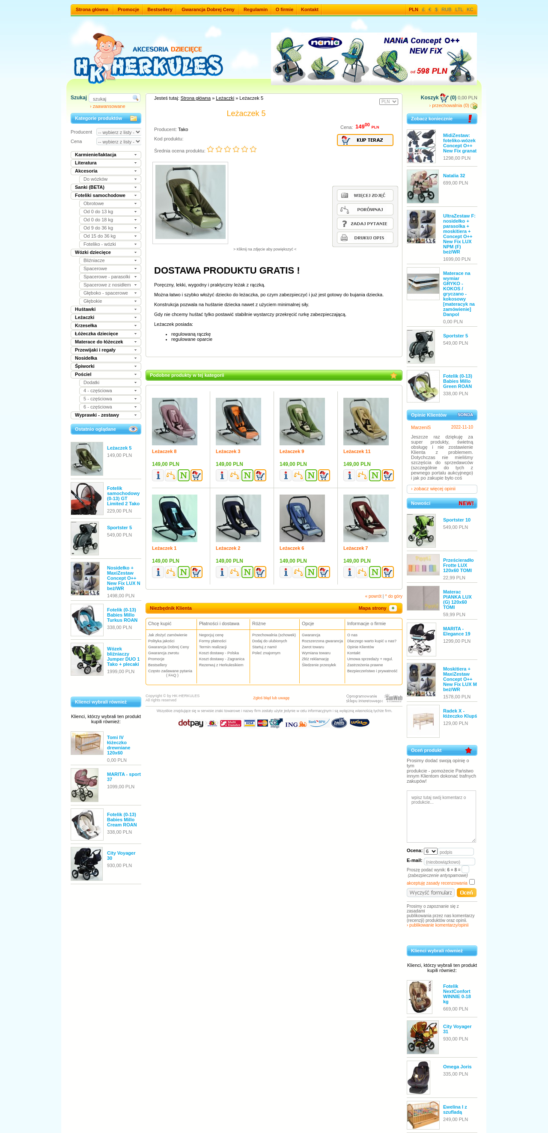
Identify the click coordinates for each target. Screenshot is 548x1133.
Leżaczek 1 (164, 548)
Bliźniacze (94, 260)
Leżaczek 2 (228, 548)
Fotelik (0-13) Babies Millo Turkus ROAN (122, 615)
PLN (413, 9)
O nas (352, 635)
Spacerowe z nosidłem (107, 284)
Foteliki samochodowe (100, 195)
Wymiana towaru (316, 653)
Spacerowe (95, 268)
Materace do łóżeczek (99, 341)
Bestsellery (160, 9)
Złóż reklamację (315, 659)
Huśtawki (85, 309)
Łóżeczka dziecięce (96, 333)
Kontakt (310, 9)
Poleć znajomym (266, 653)
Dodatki (91, 382)
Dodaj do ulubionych (269, 641)
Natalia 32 (454, 175)
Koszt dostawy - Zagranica (221, 659)
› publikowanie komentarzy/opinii (438, 925)
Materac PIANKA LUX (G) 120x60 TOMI (457, 599)
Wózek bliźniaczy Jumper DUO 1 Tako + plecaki (123, 656)
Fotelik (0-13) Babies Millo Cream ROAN (122, 819)
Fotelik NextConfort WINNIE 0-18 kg (457, 994)
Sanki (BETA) (89, 187)
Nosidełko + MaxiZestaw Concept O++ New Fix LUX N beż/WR (123, 578)
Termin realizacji (213, 647)
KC (470, 9)
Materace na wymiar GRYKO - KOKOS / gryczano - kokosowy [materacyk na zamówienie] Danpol (459, 294)
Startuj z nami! (264, 647)
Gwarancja (311, 635)
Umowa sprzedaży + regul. (370, 659)
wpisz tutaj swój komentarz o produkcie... (441, 816)
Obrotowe (93, 203)
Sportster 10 (457, 519)
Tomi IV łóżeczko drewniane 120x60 (118, 745)
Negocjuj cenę (211, 635)
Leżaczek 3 (228, 451)
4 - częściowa (97, 390)
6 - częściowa (97, 406)
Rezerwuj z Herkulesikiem (221, 665)
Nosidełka (86, 358)
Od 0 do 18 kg (98, 219)
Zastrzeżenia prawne (365, 665)
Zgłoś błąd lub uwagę (271, 698)
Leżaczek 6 (292, 548)
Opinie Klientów (360, 647)
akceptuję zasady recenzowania (437, 883)
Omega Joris (457, 1066)
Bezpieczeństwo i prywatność (372, 671)
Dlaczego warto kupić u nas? (371, 641)
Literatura (86, 162)
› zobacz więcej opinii (433, 488)
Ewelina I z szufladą (455, 1109)
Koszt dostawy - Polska (219, 653)
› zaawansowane (107, 106)
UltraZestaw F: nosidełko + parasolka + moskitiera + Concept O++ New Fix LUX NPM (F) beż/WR (459, 233)
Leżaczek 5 (119, 447)
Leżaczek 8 (164, 451)
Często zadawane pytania (172, 673)
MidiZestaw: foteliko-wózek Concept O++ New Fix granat (460, 143)
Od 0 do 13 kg (98, 211)
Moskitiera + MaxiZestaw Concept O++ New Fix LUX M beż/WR (460, 679)
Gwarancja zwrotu (163, 653)
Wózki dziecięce (93, 252)
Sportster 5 (119, 527)
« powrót (373, 596)
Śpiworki (85, 366)
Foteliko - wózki (99, 244)
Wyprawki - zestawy (97, 414)
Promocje (128, 9)
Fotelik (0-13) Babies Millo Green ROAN (457, 381)
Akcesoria (86, 170)
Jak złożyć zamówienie (168, 635)
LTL (459, 9)
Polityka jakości (161, 641)
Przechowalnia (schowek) (274, 635)
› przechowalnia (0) (453, 105)
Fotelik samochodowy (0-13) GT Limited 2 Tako (123, 496)
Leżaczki (84, 317)
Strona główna (92, 9)
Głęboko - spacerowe (105, 292)
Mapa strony (378, 608)
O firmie (285, 9)
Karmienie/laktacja (95, 154)
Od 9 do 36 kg (98, 227)
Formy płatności (212, 641)
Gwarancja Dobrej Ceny (208, 9)
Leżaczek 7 (355, 548)
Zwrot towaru (313, 647)
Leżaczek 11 (357, 451)
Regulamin (256, 9)
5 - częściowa (97, 398)
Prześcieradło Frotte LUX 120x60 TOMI (458, 565)
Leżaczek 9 (292, 451)
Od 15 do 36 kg (99, 236)
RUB (446, 9)
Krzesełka (86, 325)
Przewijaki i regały (95, 349)
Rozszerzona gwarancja (322, 641)
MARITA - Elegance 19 (457, 631)
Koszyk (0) (438, 98)
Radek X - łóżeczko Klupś (460, 713)
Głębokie (92, 301)
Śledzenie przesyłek (319, 665)
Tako (183, 129)
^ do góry (393, 596)
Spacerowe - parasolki (106, 276)
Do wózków (95, 179)
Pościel (83, 374)
